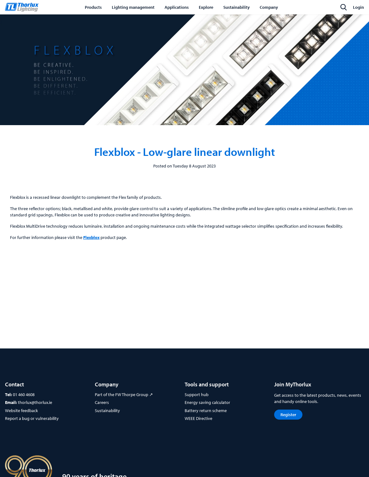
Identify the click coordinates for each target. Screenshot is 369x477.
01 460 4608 (24, 394)
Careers (102, 402)
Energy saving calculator (207, 402)
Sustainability (107, 410)
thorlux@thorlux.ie (35, 402)
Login (358, 7)
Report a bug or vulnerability (32, 418)
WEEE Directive (198, 418)
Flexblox (91, 237)
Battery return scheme (206, 410)
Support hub (197, 394)
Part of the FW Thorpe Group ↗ (124, 394)
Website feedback (21, 410)
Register (288, 414)
